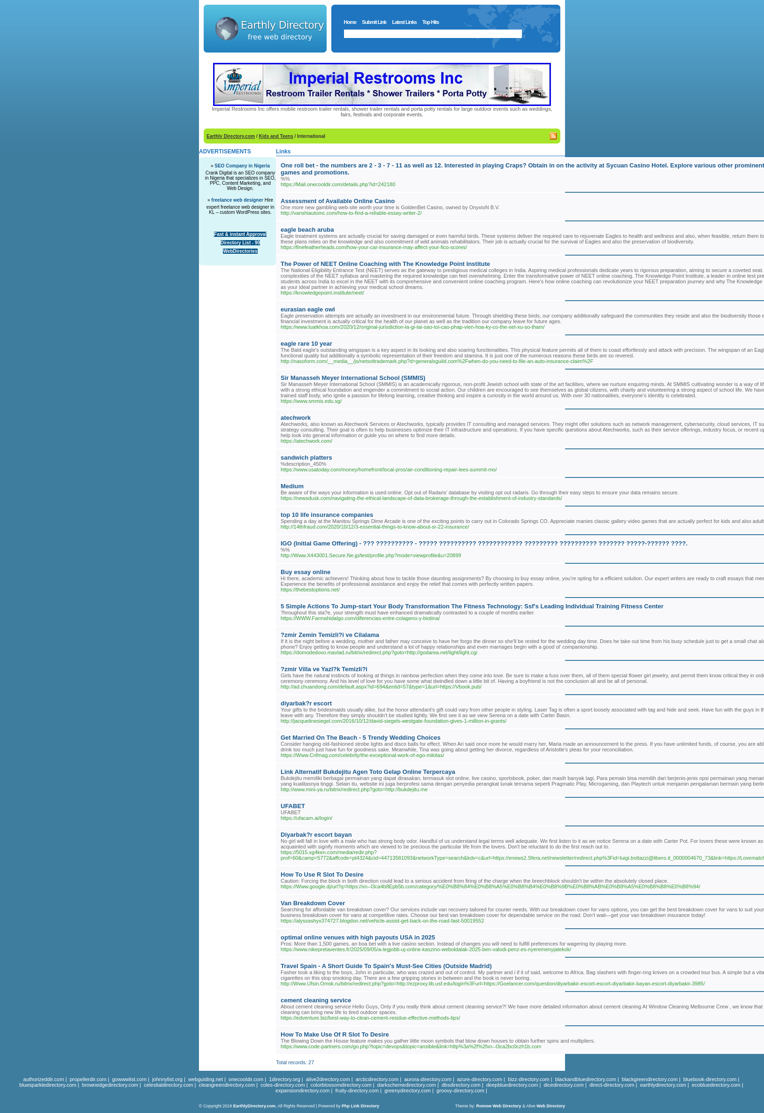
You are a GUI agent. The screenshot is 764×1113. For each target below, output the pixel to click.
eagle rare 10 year (306, 343)
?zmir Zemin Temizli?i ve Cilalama (330, 634)
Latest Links (404, 22)
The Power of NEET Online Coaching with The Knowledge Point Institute (385, 263)
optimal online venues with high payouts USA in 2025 (358, 937)
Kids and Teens (276, 136)
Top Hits (430, 22)
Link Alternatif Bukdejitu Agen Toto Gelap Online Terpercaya (368, 771)
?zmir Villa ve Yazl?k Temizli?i (324, 669)
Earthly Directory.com (230, 136)
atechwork (296, 417)
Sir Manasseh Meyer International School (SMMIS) (353, 377)
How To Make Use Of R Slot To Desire (335, 1034)
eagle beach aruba (307, 229)
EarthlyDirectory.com (254, 1106)
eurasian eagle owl (308, 309)
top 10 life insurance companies (327, 514)
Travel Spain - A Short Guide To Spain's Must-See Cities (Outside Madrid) (386, 965)
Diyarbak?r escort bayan (316, 834)
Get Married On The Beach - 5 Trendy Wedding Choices (361, 737)
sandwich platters (306, 457)
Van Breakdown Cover (313, 903)
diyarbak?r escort (306, 703)
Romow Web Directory (498, 1106)
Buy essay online (305, 571)
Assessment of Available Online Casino (338, 200)
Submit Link (374, 22)
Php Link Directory (360, 1106)
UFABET (293, 806)
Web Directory (550, 1106)
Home (350, 22)
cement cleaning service (316, 1000)
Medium (292, 486)
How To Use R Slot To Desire (322, 874)
